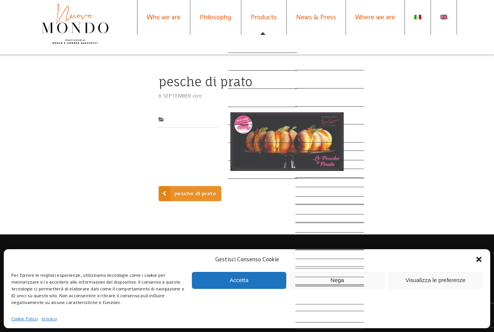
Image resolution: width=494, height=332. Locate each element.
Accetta (239, 280)
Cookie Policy (24, 319)
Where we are (375, 17)
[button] (479, 259)
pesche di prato (195, 193)
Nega (337, 280)
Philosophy (216, 17)
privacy (49, 319)
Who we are (164, 17)
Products (264, 17)
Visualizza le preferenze (436, 280)
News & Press (316, 17)
